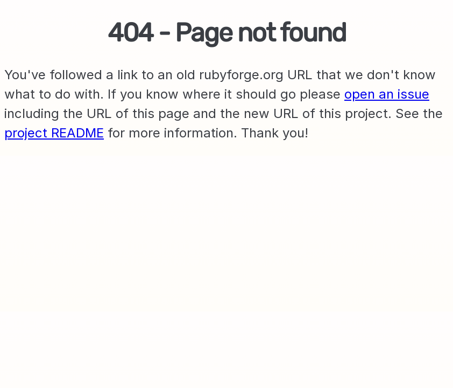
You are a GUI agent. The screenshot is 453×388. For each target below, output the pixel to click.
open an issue (386, 94)
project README (54, 133)
